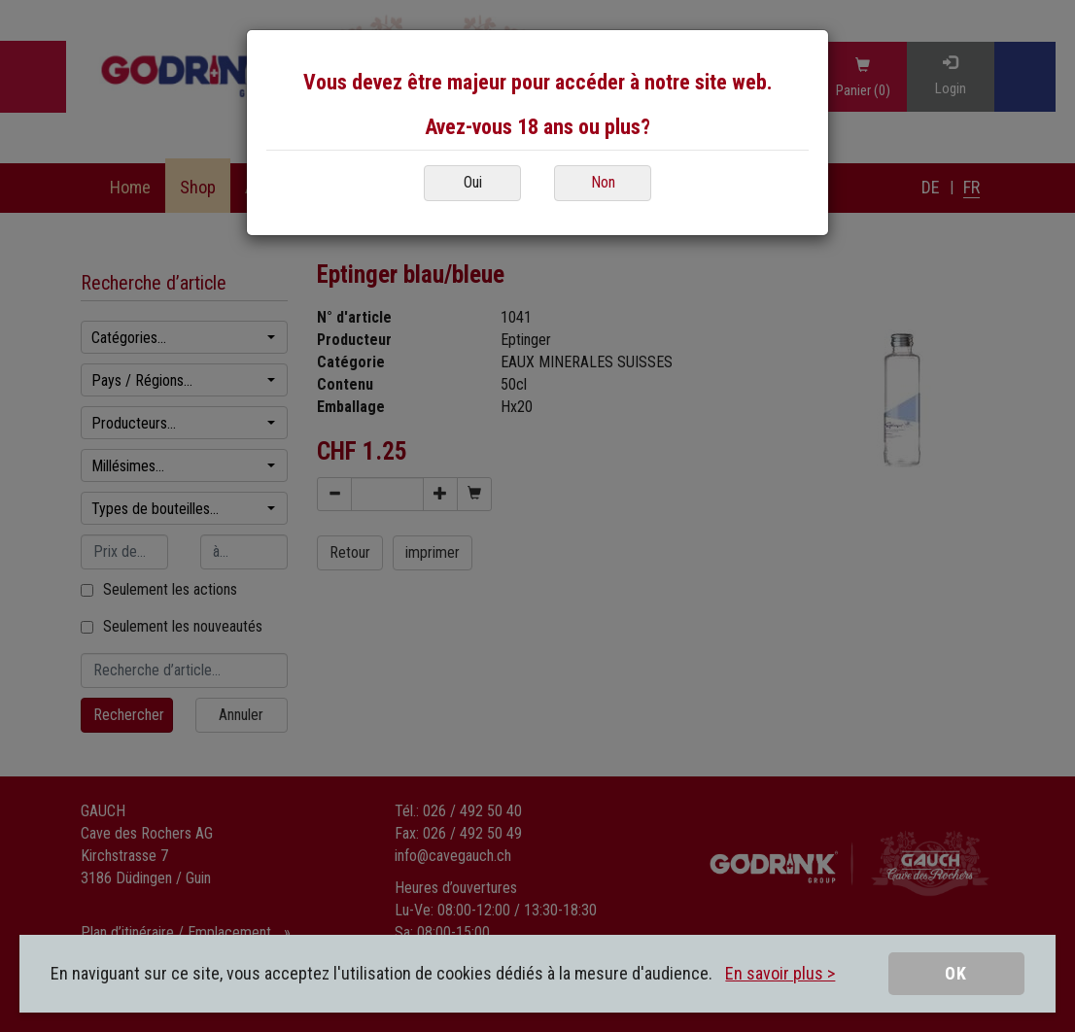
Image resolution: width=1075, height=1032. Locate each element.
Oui (473, 182)
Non (603, 182)
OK (956, 973)
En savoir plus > (780, 973)
